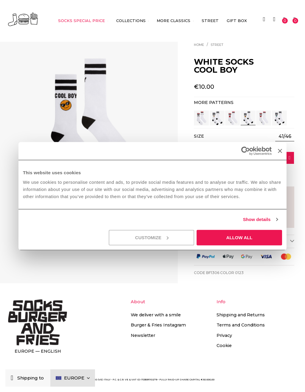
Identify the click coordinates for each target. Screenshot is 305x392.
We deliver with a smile (156, 315)
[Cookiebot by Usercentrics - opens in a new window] (246, 151)
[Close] (13, 378)
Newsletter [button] (143, 335)
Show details (257, 219)
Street (217, 45)
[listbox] (284, 136)
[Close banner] (280, 151)
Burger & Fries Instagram (158, 325)
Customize (152, 237)
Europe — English (38, 351)
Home (199, 45)
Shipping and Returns (241, 315)
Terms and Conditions (241, 325)
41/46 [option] (284, 136)
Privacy (224, 335)
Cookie (224, 345)
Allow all (239, 237)
